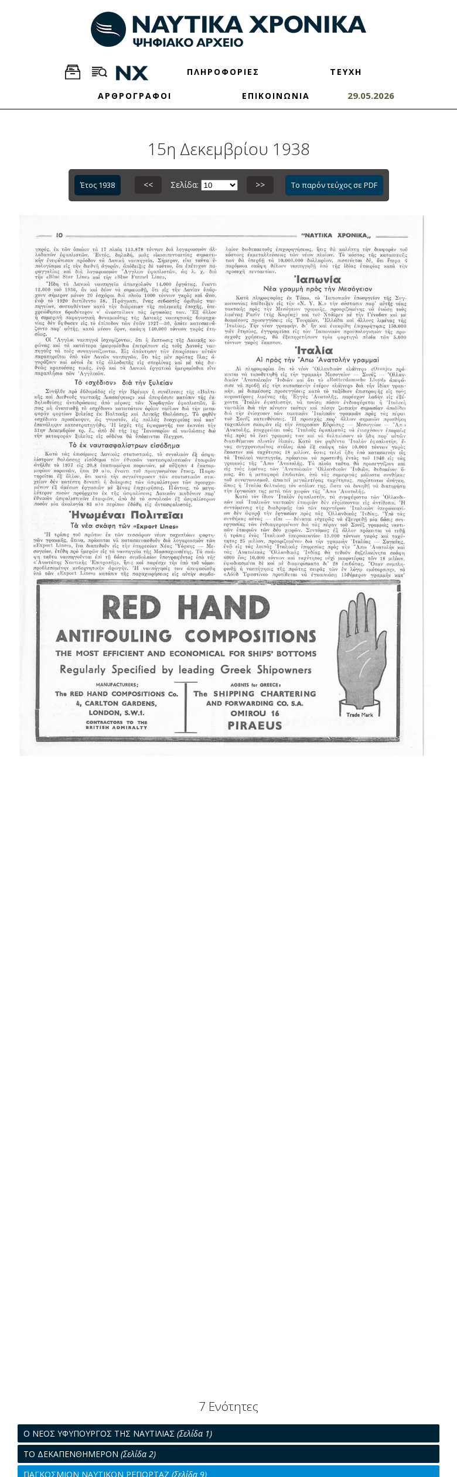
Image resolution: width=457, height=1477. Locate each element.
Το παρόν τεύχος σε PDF (334, 185)
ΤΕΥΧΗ (346, 71)
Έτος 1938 (97, 185)
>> (260, 184)
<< (148, 184)
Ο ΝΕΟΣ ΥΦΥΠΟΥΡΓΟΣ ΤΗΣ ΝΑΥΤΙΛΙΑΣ (117, 1433)
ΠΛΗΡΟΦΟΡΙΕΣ (223, 71)
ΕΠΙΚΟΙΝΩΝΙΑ (276, 95)
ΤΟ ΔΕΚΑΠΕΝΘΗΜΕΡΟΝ (89, 1453)
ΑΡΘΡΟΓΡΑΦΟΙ (135, 95)
